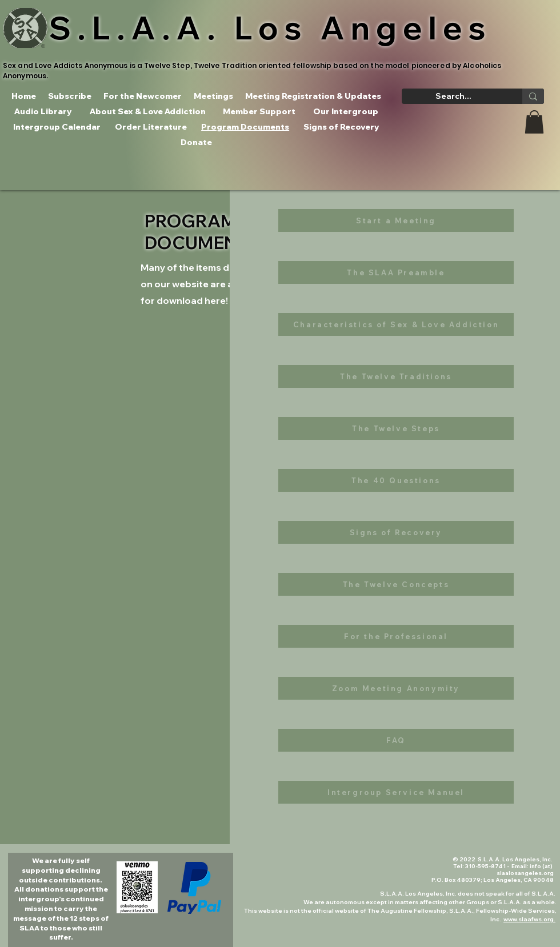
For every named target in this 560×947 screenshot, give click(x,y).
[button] (534, 122)
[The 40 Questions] (396, 480)
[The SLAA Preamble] (396, 272)
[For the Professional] (396, 636)
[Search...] (453, 96)
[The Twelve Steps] (396, 428)
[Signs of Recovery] (396, 532)
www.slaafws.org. (529, 919)
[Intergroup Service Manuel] (396, 792)
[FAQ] (396, 740)
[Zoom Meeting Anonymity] (396, 688)
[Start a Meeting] (396, 220)
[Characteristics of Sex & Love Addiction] (396, 324)
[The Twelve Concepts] (396, 584)
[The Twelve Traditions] (396, 376)
